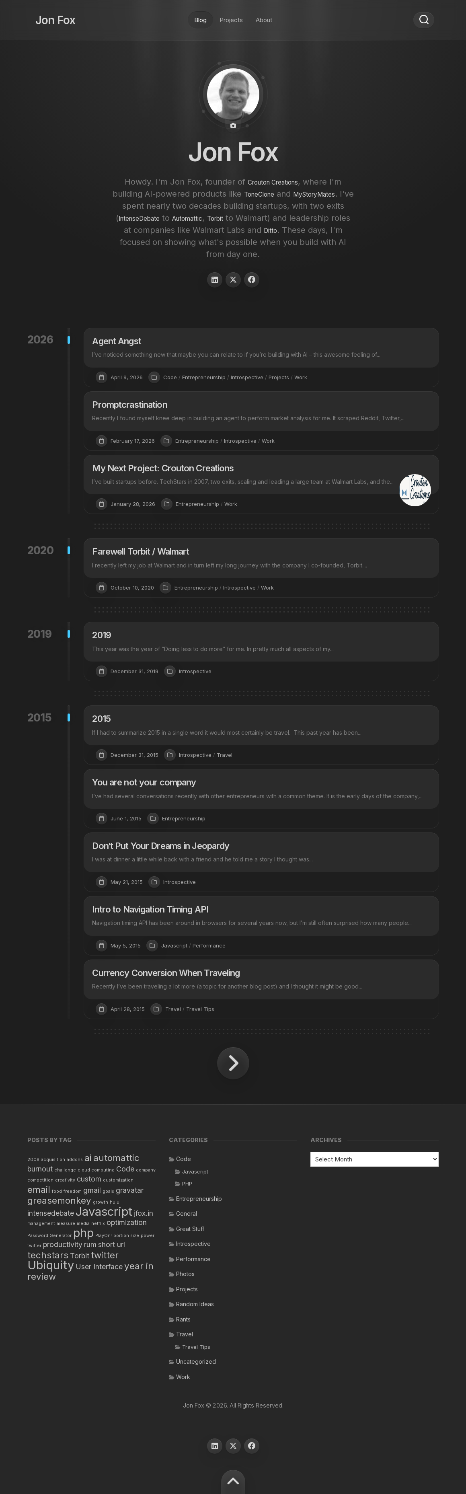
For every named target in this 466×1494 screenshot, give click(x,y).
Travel (224, 755)
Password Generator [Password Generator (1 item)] (49, 1235)
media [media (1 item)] (83, 1223)
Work (300, 377)
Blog (200, 16)
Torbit (332, 218)
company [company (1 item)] (146, 1170)
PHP (187, 1183)
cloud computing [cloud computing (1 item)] (96, 1170)
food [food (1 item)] (57, 1191)
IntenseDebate (234, 218)
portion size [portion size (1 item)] (126, 1235)
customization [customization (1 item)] (118, 1180)
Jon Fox (47, 16)
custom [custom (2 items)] (89, 1179)
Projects (231, 16)
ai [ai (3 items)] (88, 1157)
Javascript (174, 945)
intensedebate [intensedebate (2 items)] (50, 1213)
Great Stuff (190, 1228)
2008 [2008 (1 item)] (33, 1159)
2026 (40, 339)
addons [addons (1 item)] (75, 1159)
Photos (185, 1273)
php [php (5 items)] (83, 1233)
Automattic (295, 218)
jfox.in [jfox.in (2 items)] (143, 1213)
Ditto (138, 242)
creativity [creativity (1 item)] (65, 1180)
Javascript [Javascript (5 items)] (104, 1211)
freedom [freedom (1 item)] (73, 1191)
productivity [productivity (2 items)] (62, 1244)
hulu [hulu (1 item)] (114, 1202)
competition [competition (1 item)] (40, 1180)
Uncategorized (196, 1361)
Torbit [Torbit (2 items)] (79, 1256)
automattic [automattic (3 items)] (116, 1157)
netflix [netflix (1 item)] (98, 1223)
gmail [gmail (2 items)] (92, 1190)
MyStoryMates (157, 206)
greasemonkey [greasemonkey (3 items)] (59, 1200)
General (186, 1213)
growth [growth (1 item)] (100, 1202)
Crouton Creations (273, 182)
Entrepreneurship (204, 377)
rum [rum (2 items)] (90, 1244)
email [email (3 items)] (38, 1189)
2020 (40, 550)
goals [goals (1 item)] (108, 1191)
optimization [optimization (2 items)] (127, 1222)
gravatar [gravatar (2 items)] (130, 1190)
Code (170, 377)
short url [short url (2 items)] (111, 1244)
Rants (183, 1319)
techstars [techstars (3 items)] (47, 1254)
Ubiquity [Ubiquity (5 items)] (50, 1265)
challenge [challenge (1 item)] (65, 1170)
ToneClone (290, 194)
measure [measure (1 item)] (66, 1223)
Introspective (247, 377)
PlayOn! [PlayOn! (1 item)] (103, 1235)
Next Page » (233, 1063)
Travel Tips (200, 1009)
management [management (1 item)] (41, 1223)
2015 (39, 717)
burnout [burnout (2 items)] (40, 1169)
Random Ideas (195, 1304)
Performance (209, 945)
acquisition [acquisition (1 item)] (53, 1159)
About (264, 16)
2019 (39, 634)
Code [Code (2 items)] (125, 1169)
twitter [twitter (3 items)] (105, 1254)
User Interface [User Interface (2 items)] (99, 1266)
